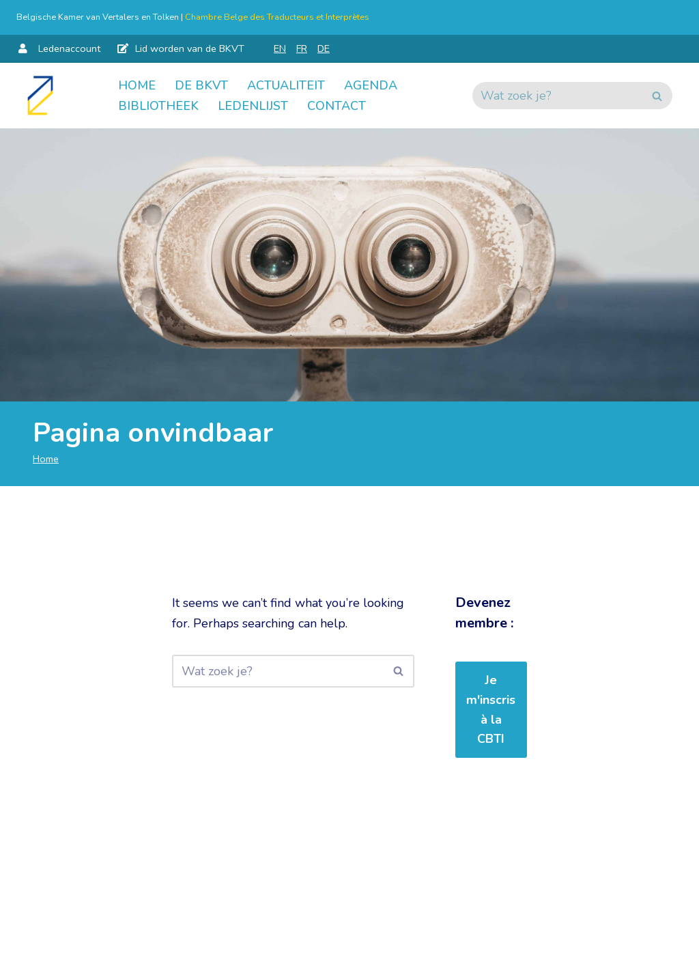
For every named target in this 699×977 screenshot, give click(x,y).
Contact (336, 106)
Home (137, 85)
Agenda (370, 85)
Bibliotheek (158, 106)
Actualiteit (286, 85)
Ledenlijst (253, 106)
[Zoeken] (557, 95)
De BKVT (201, 85)
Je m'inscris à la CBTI (490, 709)
